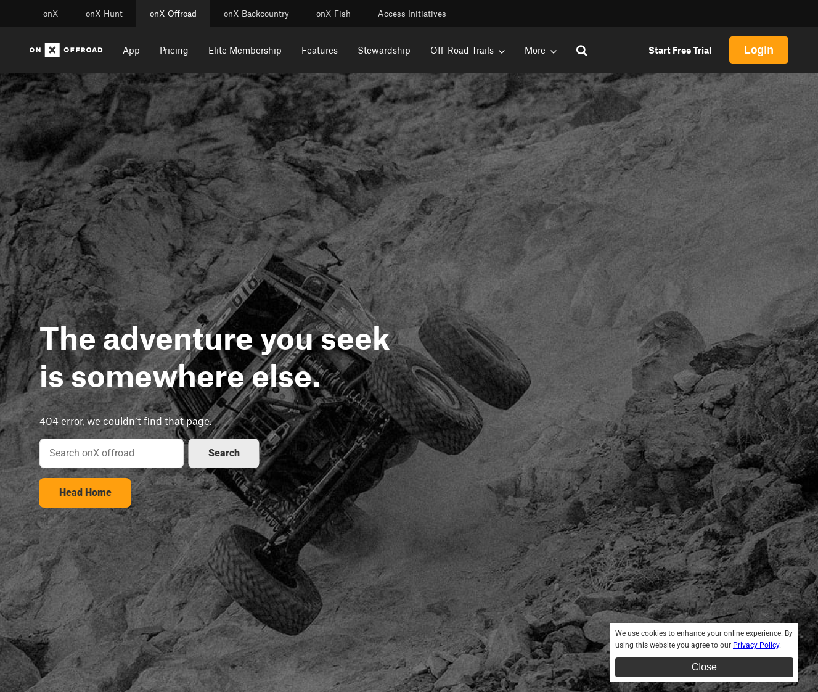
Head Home (85, 492)
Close (704, 667)
